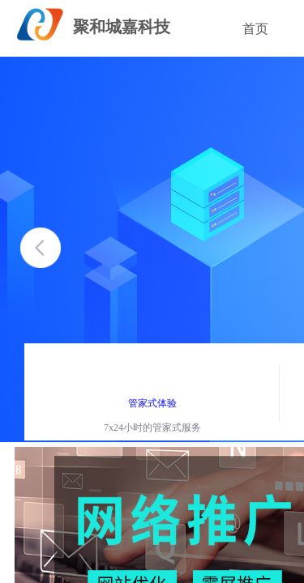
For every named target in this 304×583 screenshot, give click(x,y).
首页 (255, 29)
